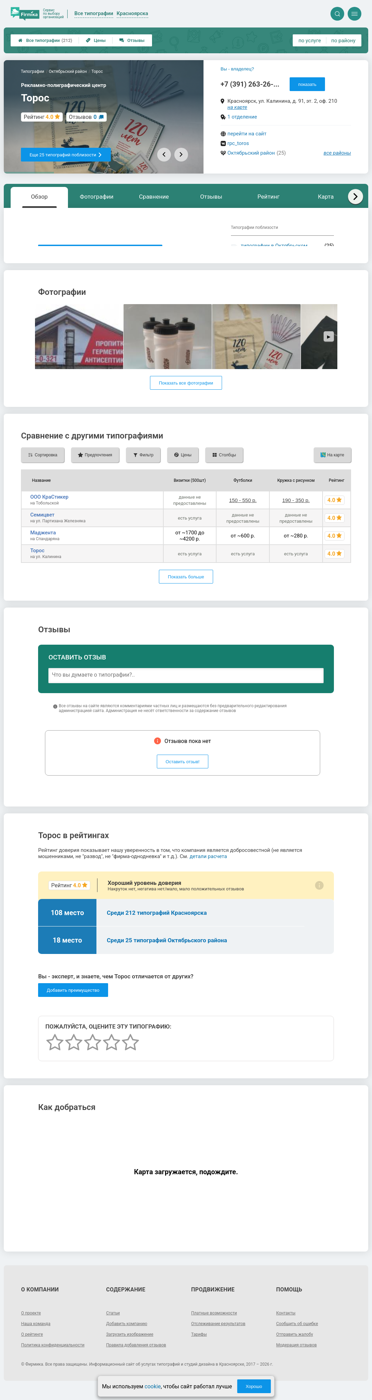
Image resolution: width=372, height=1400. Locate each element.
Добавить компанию (129, 1335)
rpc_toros (238, 143)
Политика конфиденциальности (57, 1357)
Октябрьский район (251, 153)
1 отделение (242, 117)
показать (307, 84)
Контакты (287, 1325)
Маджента (43, 545)
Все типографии (45, 40)
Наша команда (38, 1335)
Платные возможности (217, 1325)
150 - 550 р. (243, 512)
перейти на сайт (247, 134)
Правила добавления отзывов (140, 1357)
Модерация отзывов (299, 1357)
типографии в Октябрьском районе (274, 249)
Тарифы (200, 1346)
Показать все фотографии (186, 395)
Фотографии (97, 196)
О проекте (32, 1325)
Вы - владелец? (237, 68)
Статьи (114, 1325)
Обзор (39, 196)
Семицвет (42, 527)
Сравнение (154, 196)
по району (343, 40)
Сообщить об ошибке (300, 1335)
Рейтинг (268, 196)
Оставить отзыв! (183, 774)
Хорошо (254, 1386)
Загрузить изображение (133, 1346)
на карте (237, 107)
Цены (96, 40)
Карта (326, 196)
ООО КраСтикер (49, 509)
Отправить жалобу (297, 1346)
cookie (152, 1386)
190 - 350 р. (296, 512)
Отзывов (83, 117)
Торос (37, 563)
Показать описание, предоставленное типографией (100, 251)
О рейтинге (33, 1346)
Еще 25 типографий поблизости (66, 154)
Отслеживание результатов (222, 1335)
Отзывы (131, 40)
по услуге (310, 40)
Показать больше (186, 589)
